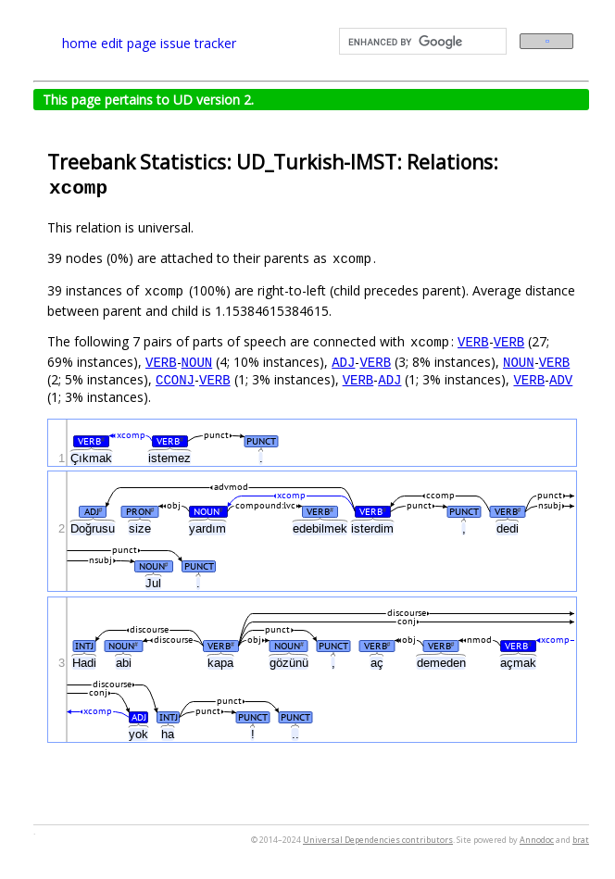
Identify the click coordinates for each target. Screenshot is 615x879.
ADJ (343, 361)
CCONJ (175, 379)
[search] (421, 41)
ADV (560, 379)
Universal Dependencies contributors (378, 840)
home (79, 43)
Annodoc (537, 840)
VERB (473, 341)
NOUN (197, 361)
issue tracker (198, 43)
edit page (129, 43)
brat (580, 840)
